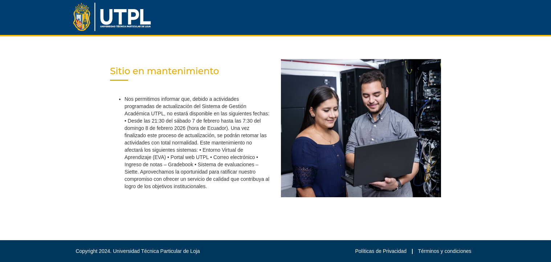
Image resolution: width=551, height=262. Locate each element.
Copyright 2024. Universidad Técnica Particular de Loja (137, 251)
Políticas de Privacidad (381, 251)
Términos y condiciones (445, 251)
